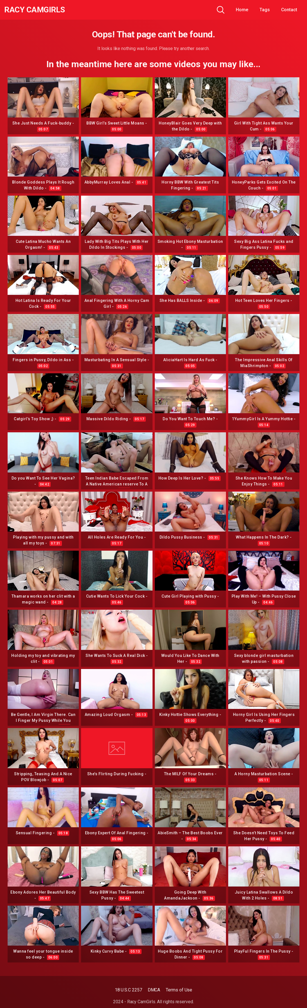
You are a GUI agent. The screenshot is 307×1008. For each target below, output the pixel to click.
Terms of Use (179, 990)
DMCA (154, 990)
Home (242, 9)
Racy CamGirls (34, 9)
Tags (264, 9)
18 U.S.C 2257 (128, 990)
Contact (289, 9)
